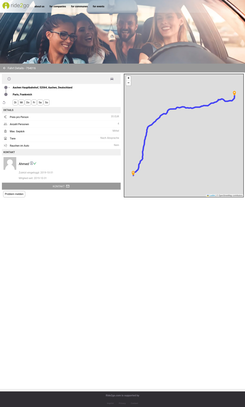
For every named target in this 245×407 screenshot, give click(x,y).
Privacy (122, 403)
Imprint (110, 403)
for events (98, 6)
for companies (57, 6)
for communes (79, 6)
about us (39, 6)
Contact (134, 403)
